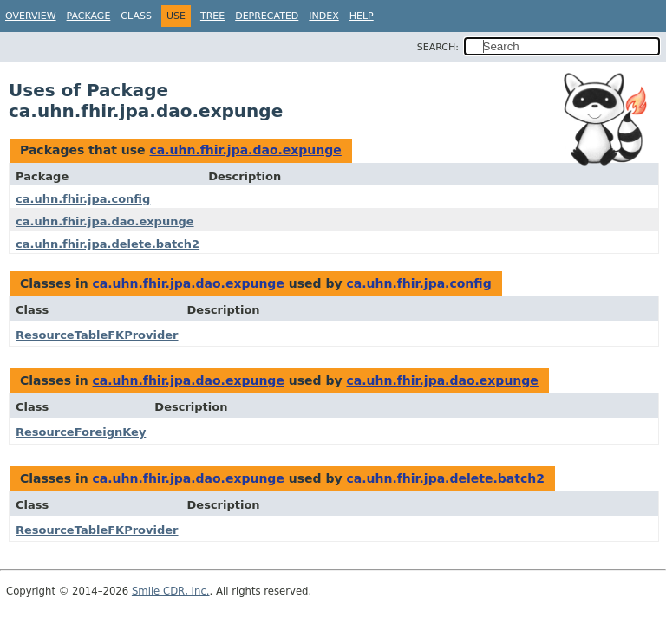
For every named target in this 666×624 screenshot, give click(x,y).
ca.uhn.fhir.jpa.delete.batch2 (107, 243)
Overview (30, 16)
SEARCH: (438, 47)
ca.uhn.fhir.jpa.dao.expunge (245, 150)
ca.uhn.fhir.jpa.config (83, 198)
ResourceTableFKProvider (97, 334)
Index (323, 16)
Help (361, 16)
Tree (212, 16)
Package (89, 16)
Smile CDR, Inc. (171, 591)
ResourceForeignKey (81, 432)
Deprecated (266, 16)
